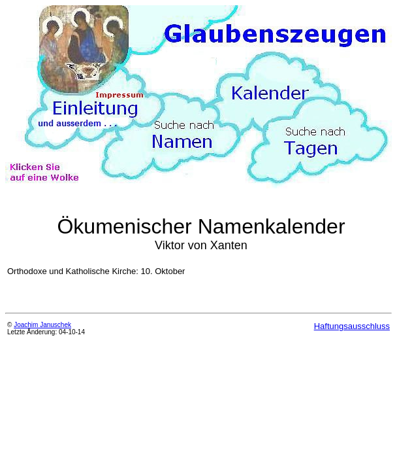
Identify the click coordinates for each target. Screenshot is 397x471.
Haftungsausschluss (352, 326)
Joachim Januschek (42, 324)
